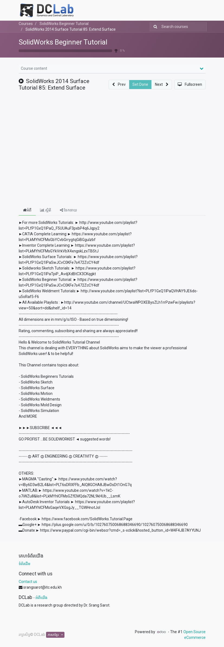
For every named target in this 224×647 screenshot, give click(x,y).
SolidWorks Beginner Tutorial (63, 42)
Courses (26, 23)
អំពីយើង (41, 597)
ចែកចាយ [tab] (68, 210)
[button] (119, 84)
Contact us (28, 581)
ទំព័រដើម (24, 564)
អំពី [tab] (27, 210)
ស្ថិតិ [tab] (45, 210)
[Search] (154, 26)
